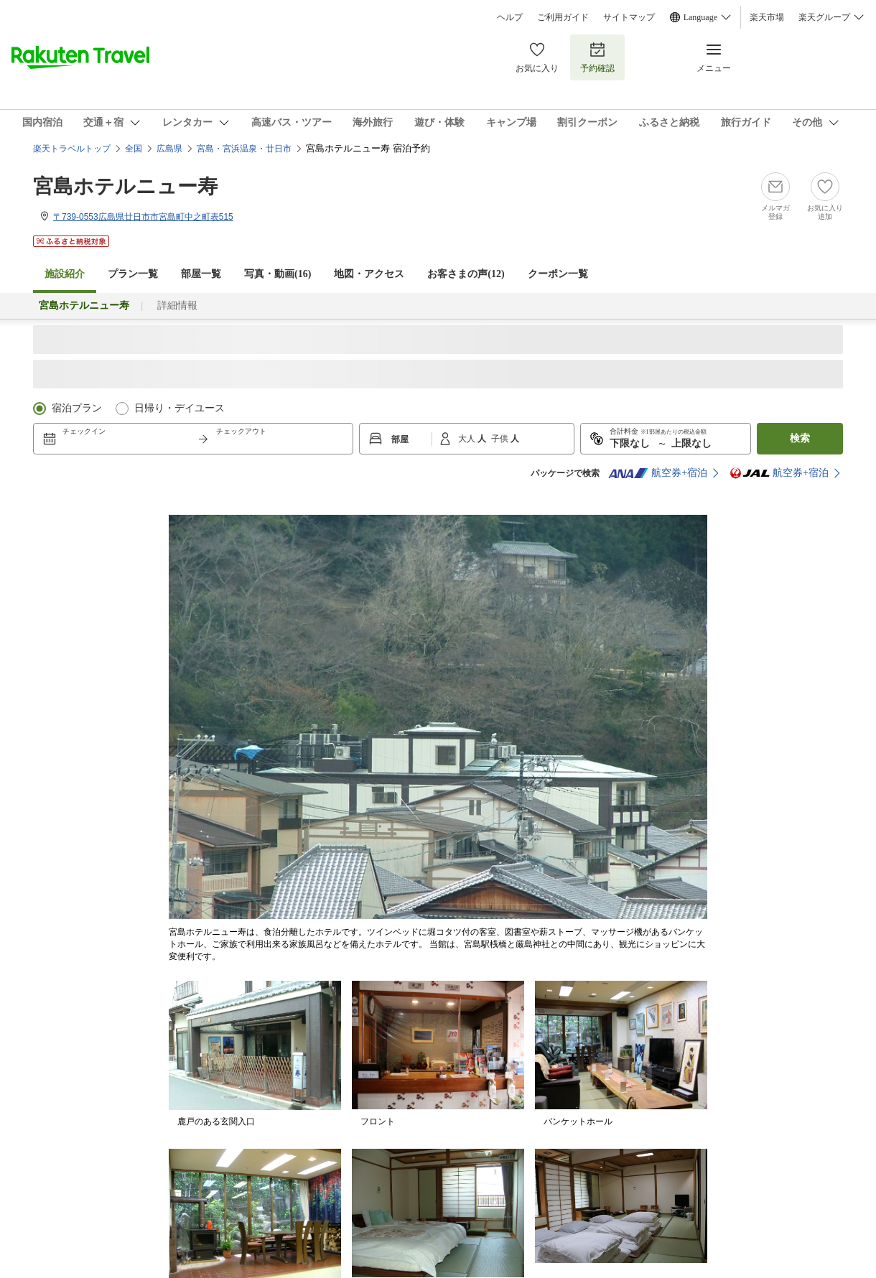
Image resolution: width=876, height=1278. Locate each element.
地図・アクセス (369, 274)
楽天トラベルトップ (72, 149)
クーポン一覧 (558, 274)
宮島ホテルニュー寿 (125, 186)
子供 (501, 439)
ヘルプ (510, 17)
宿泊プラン (77, 408)
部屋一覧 (201, 274)
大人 (467, 439)
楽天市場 (767, 17)
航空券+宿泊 (657, 473)
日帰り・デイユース (179, 408)
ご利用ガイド (563, 17)
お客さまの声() (465, 274)
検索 (800, 438)
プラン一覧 (133, 274)
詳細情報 (177, 305)
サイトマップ (629, 17)
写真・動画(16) (277, 274)
